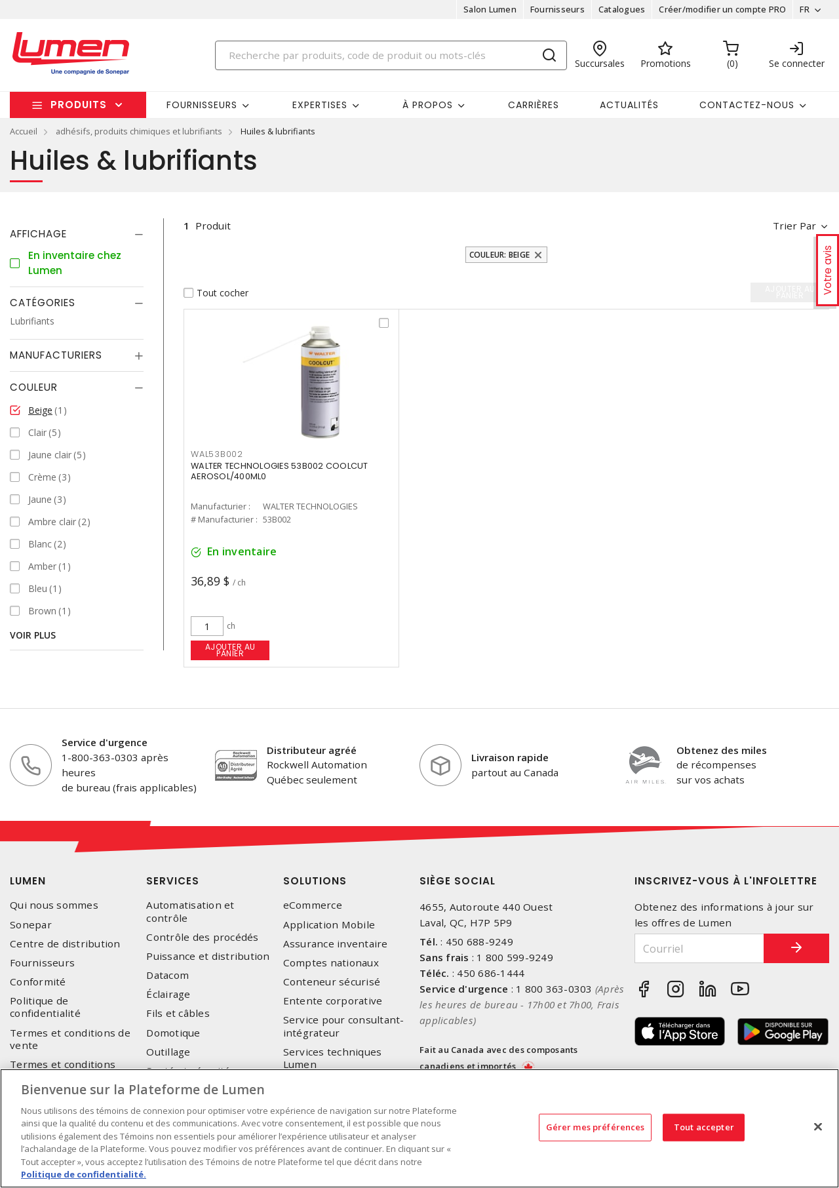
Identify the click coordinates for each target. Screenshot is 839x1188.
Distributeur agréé (312, 750)
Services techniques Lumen (332, 1058)
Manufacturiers (56, 355)
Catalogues (622, 9)
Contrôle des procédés (202, 937)
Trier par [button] (794, 225)
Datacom (167, 975)
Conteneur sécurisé (332, 982)
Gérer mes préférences (595, 1127)
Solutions (315, 881)
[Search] (391, 55)
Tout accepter (704, 1127)
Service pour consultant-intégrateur (343, 1026)
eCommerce (312, 905)
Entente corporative (333, 1001)
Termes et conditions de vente (70, 1039)
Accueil (23, 131)
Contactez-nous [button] (746, 104)
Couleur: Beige (499, 254)
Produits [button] (78, 104)
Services (172, 881)
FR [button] (805, 9)
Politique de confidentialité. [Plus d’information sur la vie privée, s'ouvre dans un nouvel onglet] (83, 1174)
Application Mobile (329, 925)
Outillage (168, 1052)
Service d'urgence (104, 742)
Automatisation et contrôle (190, 911)
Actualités (629, 104)
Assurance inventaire (335, 944)
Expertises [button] (319, 104)
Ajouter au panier (230, 650)
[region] (419, 1128)
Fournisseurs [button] (201, 104)
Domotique (173, 1033)
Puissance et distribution (207, 956)
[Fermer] (818, 1126)
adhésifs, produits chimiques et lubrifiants (139, 131)
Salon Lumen (490, 9)
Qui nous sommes (54, 905)
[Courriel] (699, 948)
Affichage (38, 234)
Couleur (34, 387)
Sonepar (31, 925)
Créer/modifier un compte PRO (722, 9)
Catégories (42, 302)
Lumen (28, 881)
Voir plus (33, 635)
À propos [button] (427, 104)
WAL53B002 (217, 454)
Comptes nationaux (331, 963)
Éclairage (168, 994)
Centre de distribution (65, 944)
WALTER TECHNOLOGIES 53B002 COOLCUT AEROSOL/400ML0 (279, 471)
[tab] (77, 234)
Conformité (38, 982)
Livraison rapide (510, 757)
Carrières (533, 104)
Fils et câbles (178, 1013)
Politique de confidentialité (45, 1007)
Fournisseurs (557, 9)
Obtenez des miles (721, 750)
